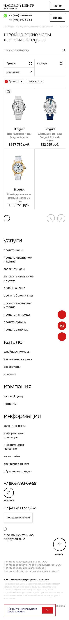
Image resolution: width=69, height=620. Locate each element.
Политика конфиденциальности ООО (25, 561)
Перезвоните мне (18, 517)
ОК (47, 610)
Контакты (10, 403)
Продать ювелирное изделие (17, 259)
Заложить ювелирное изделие (18, 278)
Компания (17, 386)
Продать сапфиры (16, 329)
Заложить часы (14, 269)
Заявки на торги (14, 425)
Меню (57, 5)
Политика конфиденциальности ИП (25, 568)
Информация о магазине (14, 446)
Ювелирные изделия (18, 359)
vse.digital (59, 606)
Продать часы (13, 250)
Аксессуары (12, 366)
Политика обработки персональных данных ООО (32, 565)
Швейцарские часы (17, 351)
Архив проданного (16, 464)
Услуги (13, 240)
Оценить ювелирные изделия (18, 305)
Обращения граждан (18, 471)
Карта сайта (12, 456)
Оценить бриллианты (18, 295)
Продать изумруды (17, 314)
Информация (19, 416)
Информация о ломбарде (14, 435)
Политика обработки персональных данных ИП (31, 571)
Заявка (57, 17)
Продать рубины (15, 322)
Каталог (14, 342)
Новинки (10, 374)
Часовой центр (14, 396)
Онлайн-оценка (14, 288)
